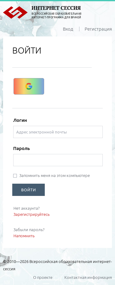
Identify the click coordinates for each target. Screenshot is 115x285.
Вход (68, 29)
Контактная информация (88, 277)
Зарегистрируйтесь (31, 214)
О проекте (42, 277)
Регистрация (98, 29)
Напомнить (24, 236)
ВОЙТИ (28, 190)
